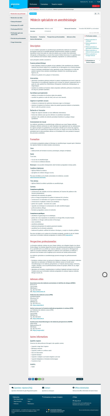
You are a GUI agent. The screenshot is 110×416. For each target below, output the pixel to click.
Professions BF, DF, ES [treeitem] (17, 29)
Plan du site (81, 410)
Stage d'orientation (17, 401)
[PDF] (95, 14)
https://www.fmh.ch (38, 305)
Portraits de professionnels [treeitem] (18, 38)
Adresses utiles (71, 37)
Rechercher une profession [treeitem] (18, 14)
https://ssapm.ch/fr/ (38, 330)
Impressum (96, 410)
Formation (42, 37)
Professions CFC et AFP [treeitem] (17, 25)
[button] (29, 379)
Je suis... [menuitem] (96, 6)
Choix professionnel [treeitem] (16, 21)
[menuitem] (34, 4)
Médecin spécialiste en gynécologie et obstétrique (92, 47)
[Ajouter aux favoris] (98, 14)
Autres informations (36, 39)
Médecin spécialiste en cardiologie (91, 40)
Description (33, 37)
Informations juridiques (89, 410)
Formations (30, 399)
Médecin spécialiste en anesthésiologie (63, 9)
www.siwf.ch (69, 235)
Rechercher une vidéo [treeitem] (16, 18)
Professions (36, 9)
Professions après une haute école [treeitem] (17, 33)
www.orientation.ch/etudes (38, 177)
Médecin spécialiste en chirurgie (91, 44)
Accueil (30, 9)
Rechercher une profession (46, 9)
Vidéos (29, 401)
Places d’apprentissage (18, 399)
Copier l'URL (79, 379)
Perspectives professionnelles (56, 37)
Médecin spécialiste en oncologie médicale (91, 54)
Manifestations (31, 404)
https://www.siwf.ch (38, 318)
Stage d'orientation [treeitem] (16, 42)
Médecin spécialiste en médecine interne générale (92, 51)
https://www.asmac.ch (39, 291)
